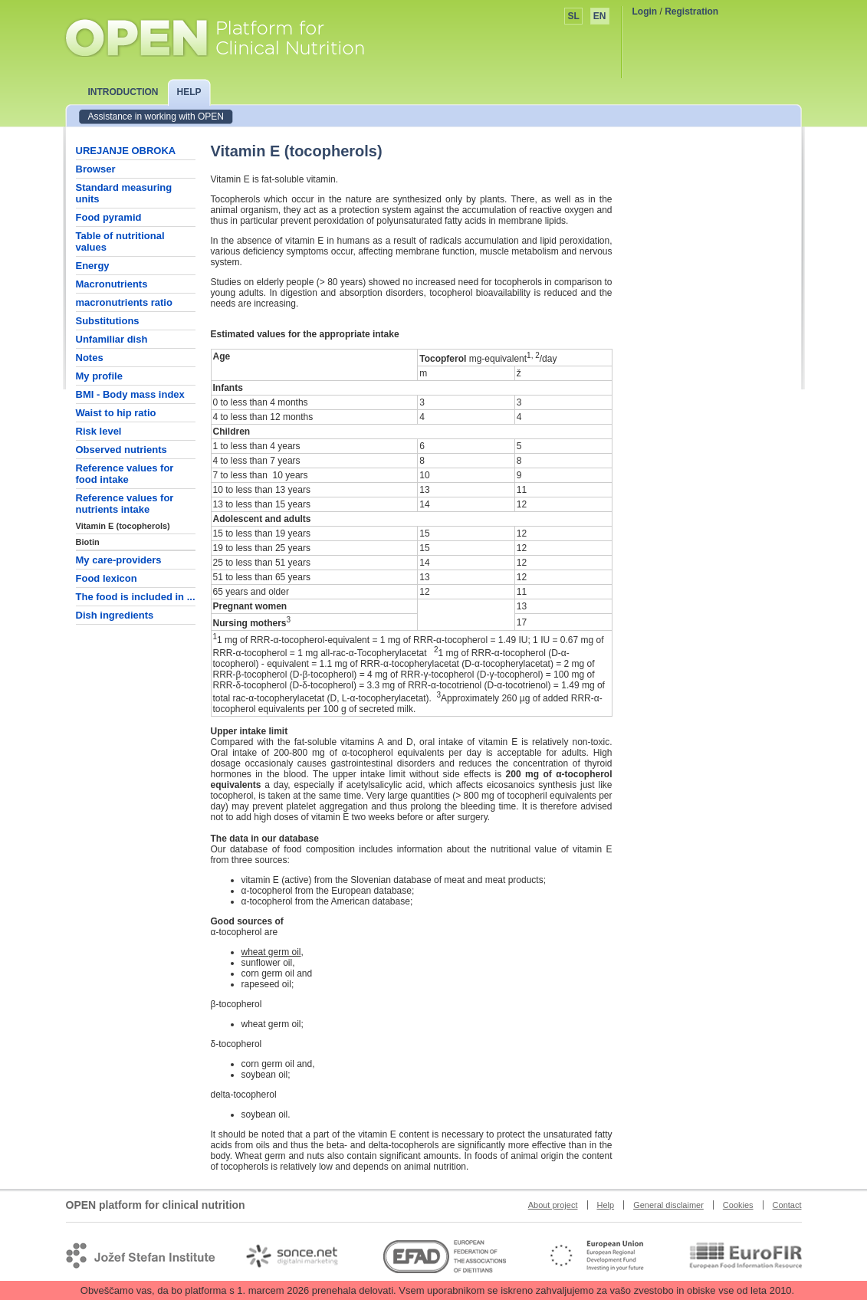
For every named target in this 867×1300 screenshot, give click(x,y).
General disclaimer (668, 1205)
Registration (691, 11)
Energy (93, 265)
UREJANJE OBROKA (126, 150)
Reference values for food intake (125, 473)
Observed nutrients (121, 449)
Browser (96, 169)
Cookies (738, 1205)
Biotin (88, 542)
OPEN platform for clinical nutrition (229, 36)
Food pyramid (109, 217)
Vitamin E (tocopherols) (123, 525)
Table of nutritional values (120, 241)
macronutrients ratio (124, 302)
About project (553, 1205)
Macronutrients (112, 284)
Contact (787, 1205)
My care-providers (119, 560)
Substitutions (108, 321)
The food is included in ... (135, 596)
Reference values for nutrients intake (125, 503)
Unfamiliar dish (112, 339)
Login (645, 11)
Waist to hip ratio (116, 413)
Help (606, 1205)
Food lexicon (106, 578)
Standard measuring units (124, 193)
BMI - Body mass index (130, 394)
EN (599, 16)
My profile (99, 376)
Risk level (99, 431)
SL (573, 16)
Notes (89, 357)
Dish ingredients (115, 615)
